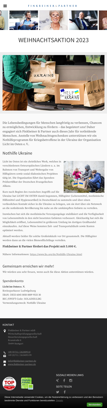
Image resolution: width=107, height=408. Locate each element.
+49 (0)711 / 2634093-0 (19, 352)
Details (59, 400)
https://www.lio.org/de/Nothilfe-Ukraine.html (56, 254)
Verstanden (94, 404)
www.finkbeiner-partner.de (22, 364)
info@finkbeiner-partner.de (22, 361)
